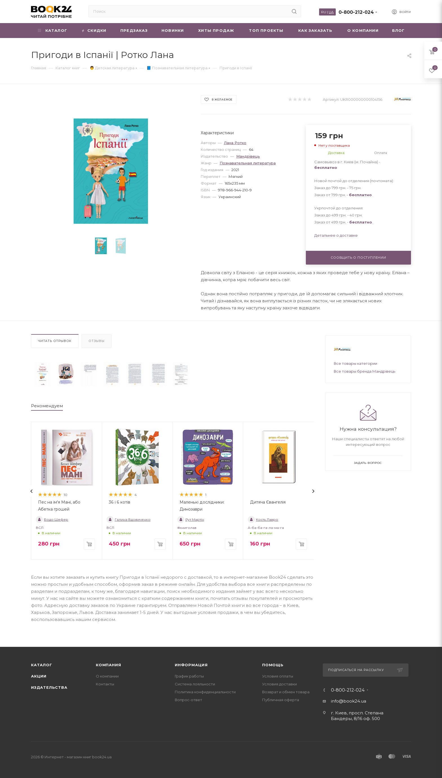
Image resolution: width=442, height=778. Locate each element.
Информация (191, 665)
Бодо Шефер (52, 519)
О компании (107, 676)
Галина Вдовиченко (129, 519)
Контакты (105, 684)
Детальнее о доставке (336, 235)
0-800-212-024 (356, 12)
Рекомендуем (47, 405)
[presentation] (31, 491)
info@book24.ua (348, 701)
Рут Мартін (190, 519)
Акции (39, 676)
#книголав (186, 528)
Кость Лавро (263, 519)
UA (331, 12)
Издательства (49, 687)
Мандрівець (248, 156)
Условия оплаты (277, 676)
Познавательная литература (248, 163)
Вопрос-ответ (188, 699)
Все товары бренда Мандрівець (364, 371)
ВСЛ (39, 528)
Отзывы (97, 341)
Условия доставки (279, 684)
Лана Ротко (235, 142)
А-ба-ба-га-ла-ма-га (266, 528)
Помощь (273, 665)
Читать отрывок (55, 341)
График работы (189, 676)
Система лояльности (195, 684)
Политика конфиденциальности (205, 692)
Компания (108, 665)
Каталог (41, 665)
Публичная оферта (280, 699)
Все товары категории (355, 363)
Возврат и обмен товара (286, 692)
